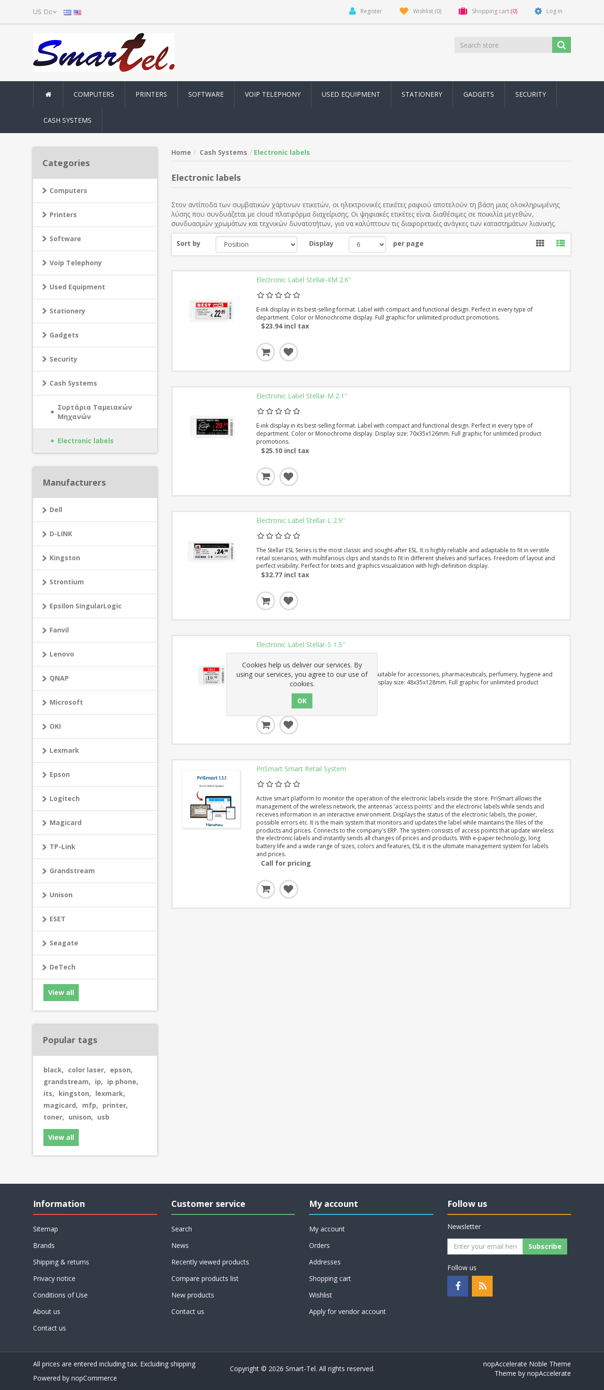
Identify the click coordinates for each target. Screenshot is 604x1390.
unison (80, 1116)
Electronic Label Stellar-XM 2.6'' (303, 280)
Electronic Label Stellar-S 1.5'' (300, 648)
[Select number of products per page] (367, 244)
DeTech (63, 966)
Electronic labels (86, 440)
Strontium (67, 581)
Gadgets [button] (478, 94)
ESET (58, 918)
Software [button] (206, 94)
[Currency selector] (45, 12)
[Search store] (504, 45)
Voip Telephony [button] (273, 94)
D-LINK (61, 533)
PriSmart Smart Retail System (301, 773)
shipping (182, 1363)
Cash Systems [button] (67, 120)
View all (61, 992)
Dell (56, 509)
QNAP (59, 678)
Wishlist (320, 1294)
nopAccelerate (549, 1373)
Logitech (65, 798)
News (180, 1245)
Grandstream (72, 870)
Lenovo (62, 653)
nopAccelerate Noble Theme (527, 1363)
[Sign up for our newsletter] (485, 1246)
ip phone (122, 1081)
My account (327, 1228)
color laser (87, 1069)
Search (181, 1228)
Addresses (325, 1261)
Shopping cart (330, 1278)
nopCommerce (94, 1377)
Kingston (65, 557)
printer (115, 1105)
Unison (61, 894)
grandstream (67, 1081)
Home (181, 152)
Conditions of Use (60, 1294)
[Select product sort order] (256, 244)
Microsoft (66, 702)
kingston (75, 1093)
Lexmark (64, 750)
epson (121, 1069)
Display (321, 243)
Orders (319, 1245)
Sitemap (45, 1228)
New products (192, 1294)
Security (530, 94)
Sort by (188, 243)
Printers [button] (151, 94)
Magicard (66, 822)
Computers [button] (94, 94)
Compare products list (205, 1278)
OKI (55, 726)
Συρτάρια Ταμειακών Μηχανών (95, 412)
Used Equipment (351, 94)
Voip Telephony (76, 262)
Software (65, 238)
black (53, 1069)
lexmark (110, 1093)
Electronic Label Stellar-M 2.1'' (301, 397)
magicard (60, 1105)
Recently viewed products (210, 1261)
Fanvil (59, 629)
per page (408, 243)
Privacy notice (54, 1278)
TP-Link (63, 846)
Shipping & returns (61, 1261)
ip (99, 1081)
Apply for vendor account (347, 1311)
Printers (63, 214)
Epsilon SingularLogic (86, 605)
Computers (68, 190)
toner (53, 1116)
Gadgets (64, 334)
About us (46, 1311)
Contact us (49, 1327)
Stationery (422, 94)
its (48, 1093)
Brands (44, 1245)
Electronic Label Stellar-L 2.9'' (300, 523)
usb (103, 1116)
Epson (60, 774)
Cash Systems (73, 383)
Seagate (64, 942)
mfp (90, 1105)
